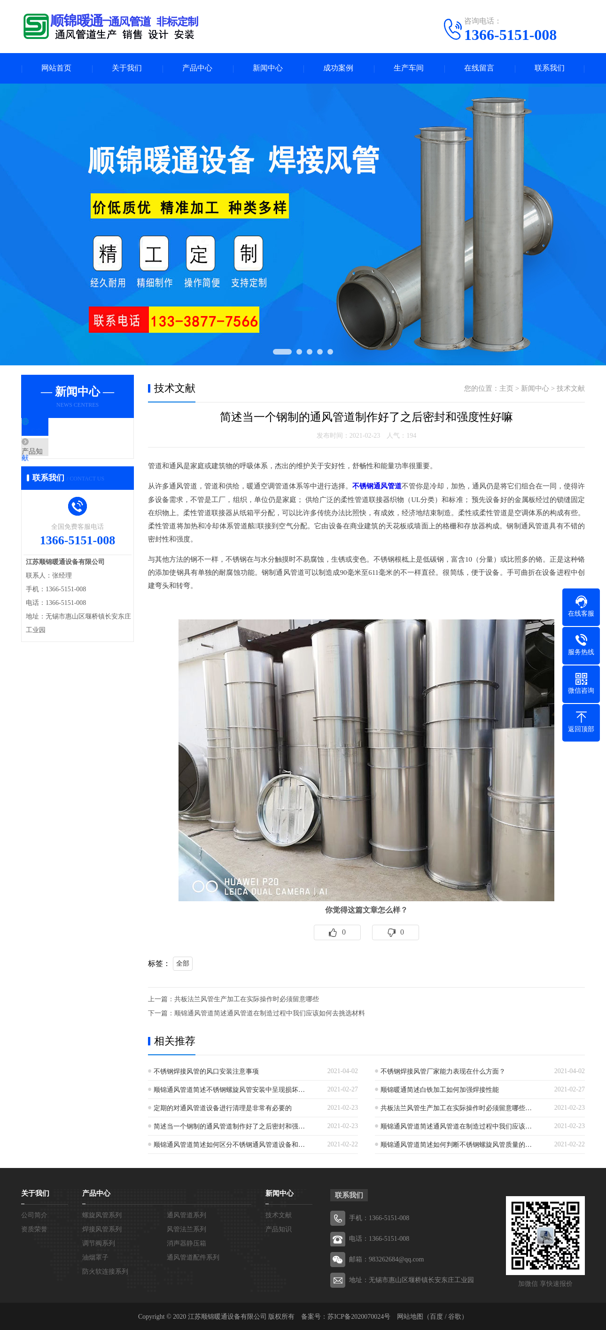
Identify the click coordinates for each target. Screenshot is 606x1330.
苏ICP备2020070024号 (358, 1315)
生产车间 (409, 68)
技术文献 (57, 432)
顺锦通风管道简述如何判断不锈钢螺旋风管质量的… (456, 1143)
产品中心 (197, 68)
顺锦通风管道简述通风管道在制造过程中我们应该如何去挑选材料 (269, 1012)
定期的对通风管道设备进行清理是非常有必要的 (223, 1107)
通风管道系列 (186, 1214)
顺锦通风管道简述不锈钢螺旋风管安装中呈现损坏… (229, 1088)
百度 (436, 1315)
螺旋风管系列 (102, 1214)
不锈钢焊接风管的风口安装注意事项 (206, 1070)
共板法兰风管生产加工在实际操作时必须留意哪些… (456, 1107)
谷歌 (454, 1315)
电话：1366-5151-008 (379, 1237)
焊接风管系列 (102, 1228)
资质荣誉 (34, 1228)
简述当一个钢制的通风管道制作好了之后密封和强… (229, 1125)
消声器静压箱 (186, 1242)
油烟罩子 (95, 1256)
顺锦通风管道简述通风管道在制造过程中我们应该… (456, 1125)
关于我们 (127, 68)
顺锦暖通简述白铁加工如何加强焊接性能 (440, 1088)
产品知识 (57, 460)
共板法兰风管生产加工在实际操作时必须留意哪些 (246, 998)
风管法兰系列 (186, 1228)
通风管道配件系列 (193, 1256)
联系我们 (550, 68)
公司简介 (34, 1214)
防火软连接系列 (105, 1270)
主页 (506, 388)
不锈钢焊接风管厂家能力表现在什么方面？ (443, 1070)
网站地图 (410, 1315)
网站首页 (56, 68)
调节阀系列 (98, 1242)
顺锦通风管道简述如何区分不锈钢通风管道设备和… (229, 1143)
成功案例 (338, 68)
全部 (182, 962)
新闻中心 (268, 68)
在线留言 (479, 68)
